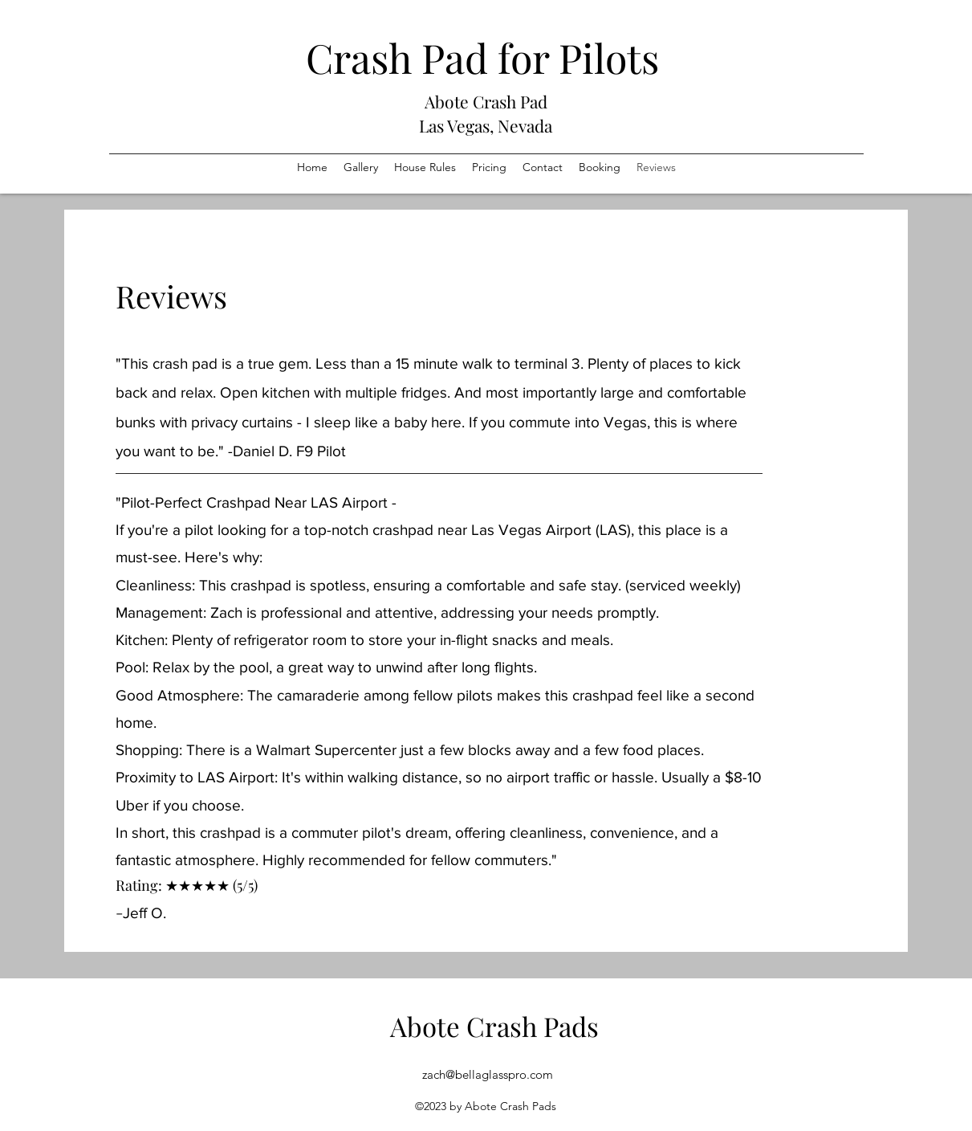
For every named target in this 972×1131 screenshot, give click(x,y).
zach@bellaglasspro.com (487, 1074)
